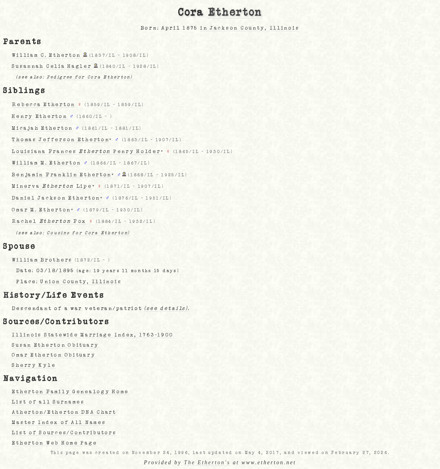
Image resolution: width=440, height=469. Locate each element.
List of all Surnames (48, 402)
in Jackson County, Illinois (249, 28)
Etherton (235, 12)
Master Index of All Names (59, 422)
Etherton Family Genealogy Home (70, 391)
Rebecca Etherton (43, 104)
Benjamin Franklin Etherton (62, 175)
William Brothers (42, 260)
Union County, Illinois (80, 281)
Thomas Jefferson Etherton (60, 139)
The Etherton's (207, 462)
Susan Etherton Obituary (55, 345)
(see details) (166, 308)
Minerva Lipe (52, 186)
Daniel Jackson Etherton (56, 198)
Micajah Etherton (42, 128)
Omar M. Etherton (41, 210)
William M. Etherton (46, 163)
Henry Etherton (39, 116)
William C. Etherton (46, 55)
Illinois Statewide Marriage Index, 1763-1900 (92, 335)
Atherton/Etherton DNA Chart (64, 412)
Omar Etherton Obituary (53, 355)
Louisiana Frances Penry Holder (86, 151)
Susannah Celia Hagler (51, 66)
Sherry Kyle (34, 365)
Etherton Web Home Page (54, 443)
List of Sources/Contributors (64, 432)
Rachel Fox (49, 221)
